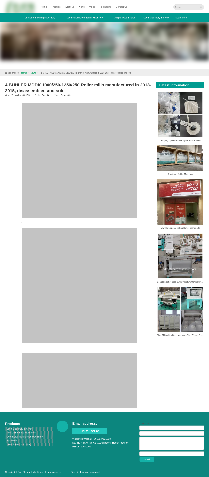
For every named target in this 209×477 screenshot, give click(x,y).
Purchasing (105, 7)
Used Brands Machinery (18, 444)
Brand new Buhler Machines (180, 174)
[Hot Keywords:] (201, 7)
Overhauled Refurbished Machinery (24, 436)
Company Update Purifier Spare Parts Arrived (180, 140)
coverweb (95, 472)
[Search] (186, 7)
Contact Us (121, 7)
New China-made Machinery (21, 432)
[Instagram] (96, 452)
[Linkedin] (80, 452)
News (82, 7)
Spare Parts (12, 440)
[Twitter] (85, 452)
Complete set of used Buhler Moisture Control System (180, 282)
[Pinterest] (102, 452)
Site (69, 95)
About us (69, 7)
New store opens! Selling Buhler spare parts (180, 228)
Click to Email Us (89, 431)
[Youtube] (91, 452)
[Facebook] (75, 452)
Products (56, 7)
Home (44, 7)
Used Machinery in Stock (19, 429)
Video (92, 7)
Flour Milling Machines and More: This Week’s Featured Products (180, 335)
